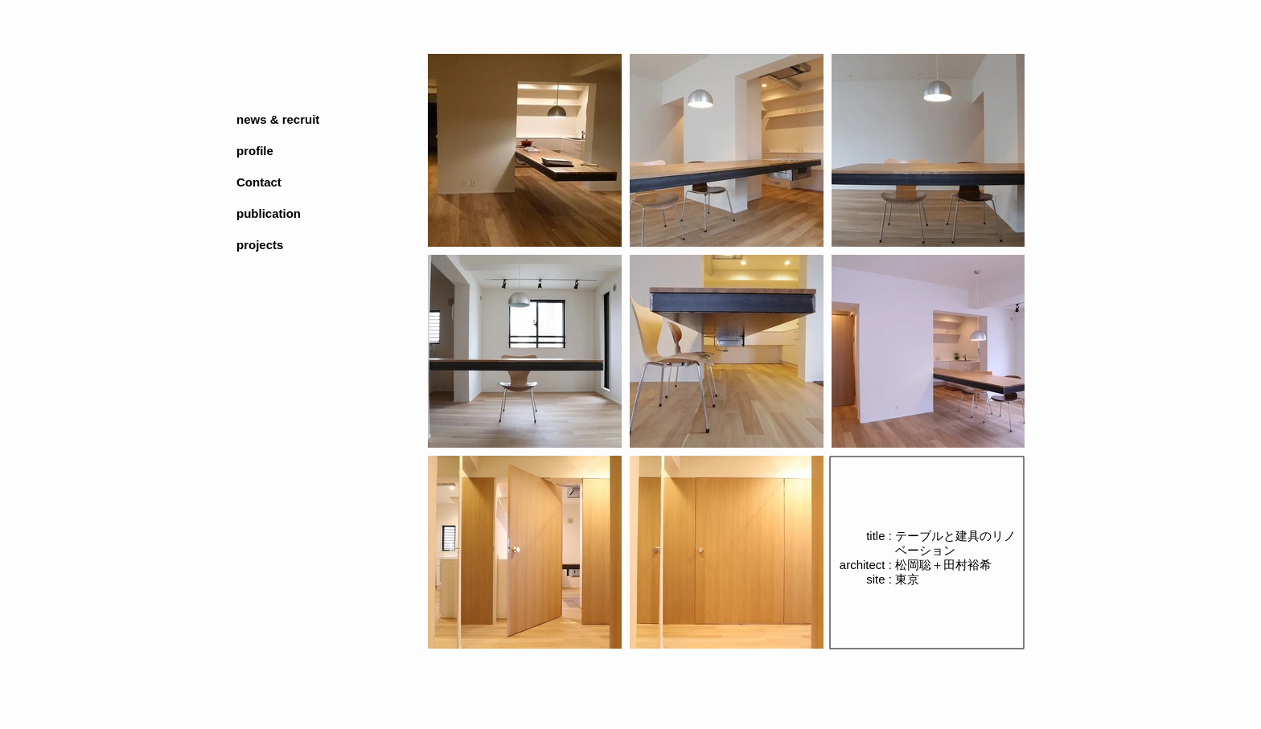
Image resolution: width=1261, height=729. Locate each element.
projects (259, 245)
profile (254, 151)
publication (268, 213)
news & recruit (277, 119)
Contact (258, 182)
